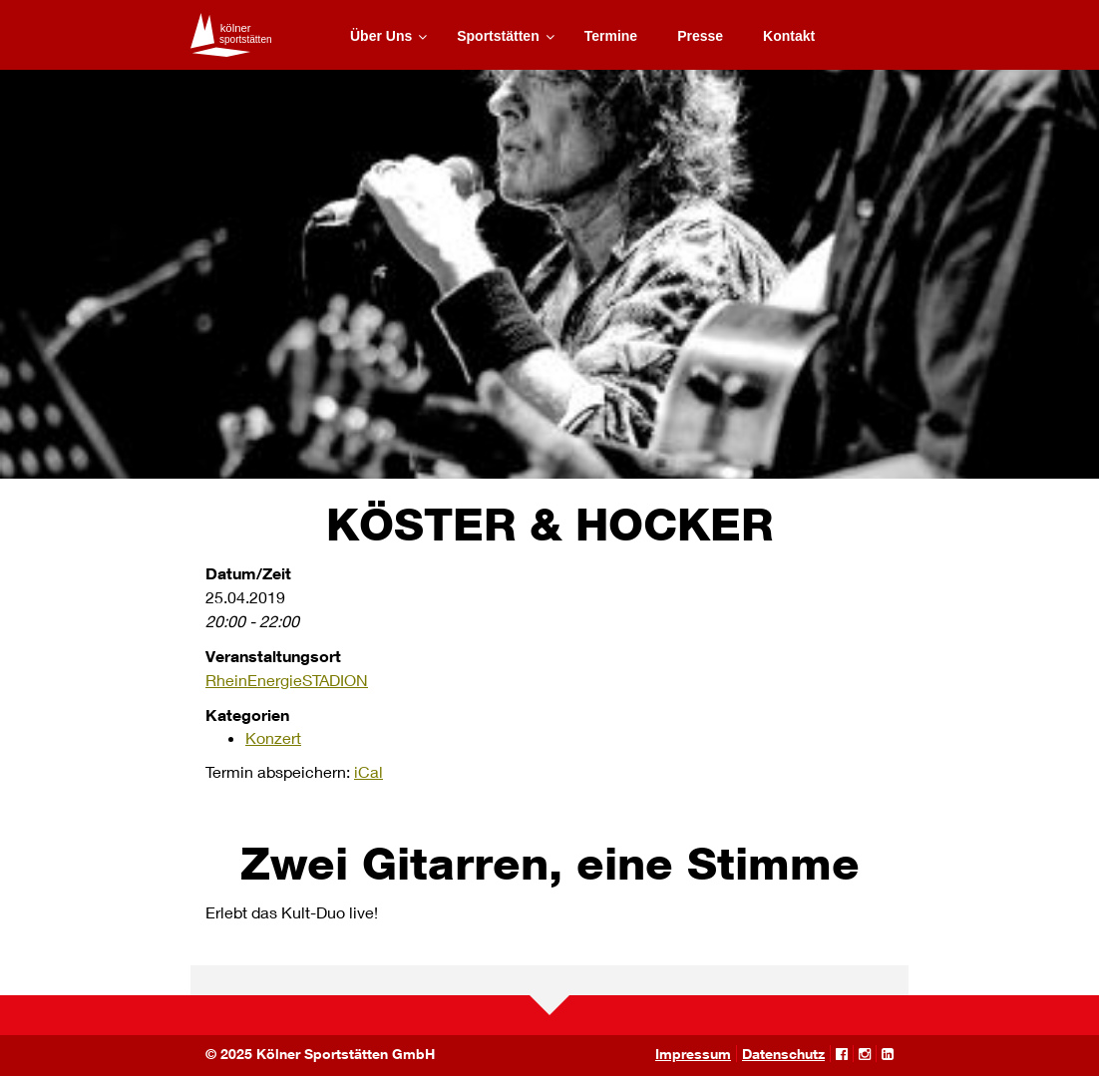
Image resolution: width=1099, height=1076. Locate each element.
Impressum (693, 1053)
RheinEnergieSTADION (286, 679)
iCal (368, 771)
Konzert (273, 737)
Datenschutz (783, 1053)
